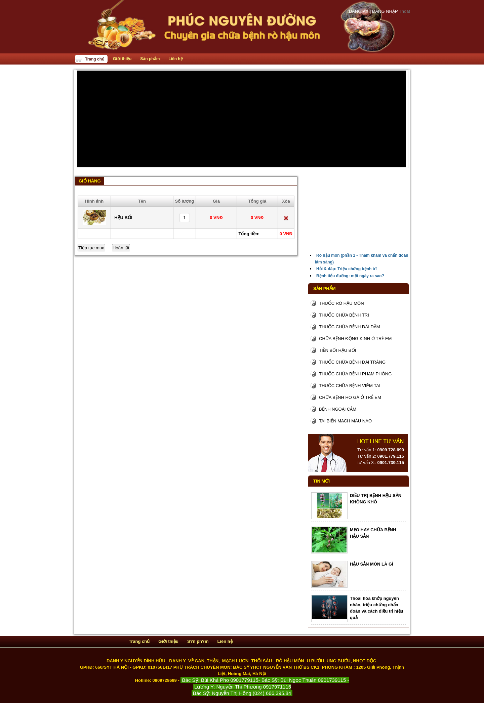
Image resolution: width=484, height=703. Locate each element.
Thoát (404, 11)
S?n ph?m (198, 641)
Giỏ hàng (90, 180)
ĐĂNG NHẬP (385, 11)
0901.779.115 (390, 456)
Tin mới (321, 481)
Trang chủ (94, 59)
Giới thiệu (122, 58)
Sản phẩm (150, 58)
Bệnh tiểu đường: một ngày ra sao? (350, 276)
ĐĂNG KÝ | (360, 11)
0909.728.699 (390, 449)
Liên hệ (175, 58)
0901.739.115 (390, 462)
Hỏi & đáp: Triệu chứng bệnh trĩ (346, 268)
